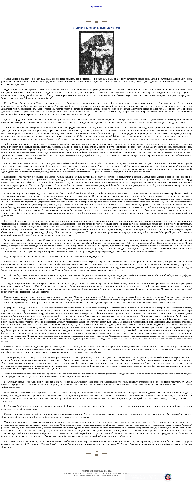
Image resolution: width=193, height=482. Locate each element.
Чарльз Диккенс (96, 7)
